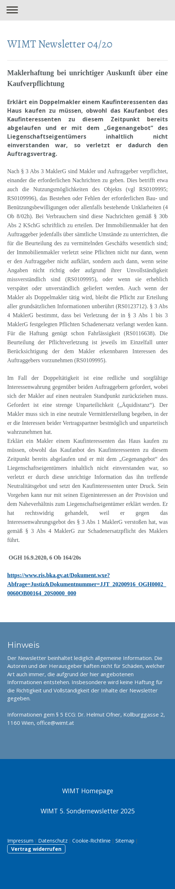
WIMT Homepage (87, 790)
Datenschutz (53, 840)
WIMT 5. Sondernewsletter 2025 (88, 811)
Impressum (20, 840)
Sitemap (124, 840)
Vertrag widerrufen (36, 848)
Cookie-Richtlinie (91, 840)
